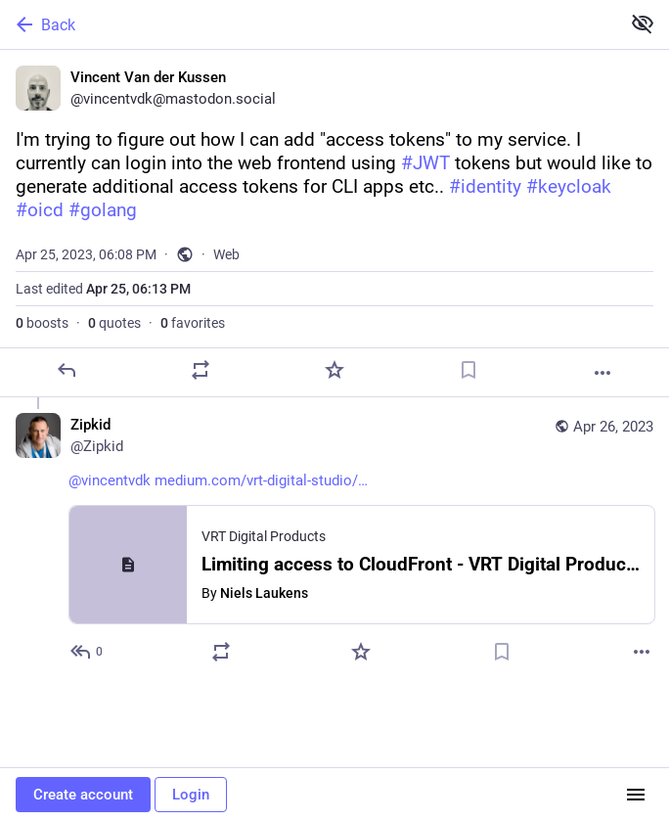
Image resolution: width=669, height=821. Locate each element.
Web (226, 254)
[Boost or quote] (200, 370)
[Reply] (66, 370)
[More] (602, 373)
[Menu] (635, 794)
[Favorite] (334, 370)
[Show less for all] (642, 23)
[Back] (308, 24)
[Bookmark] (468, 370)
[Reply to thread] (87, 651)
